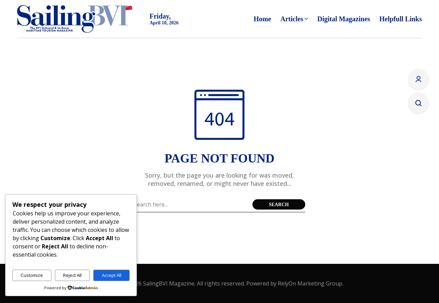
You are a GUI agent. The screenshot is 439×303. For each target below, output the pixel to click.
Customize (32, 275)
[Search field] (191, 204)
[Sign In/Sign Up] (418, 79)
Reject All (72, 275)
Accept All (111, 275)
